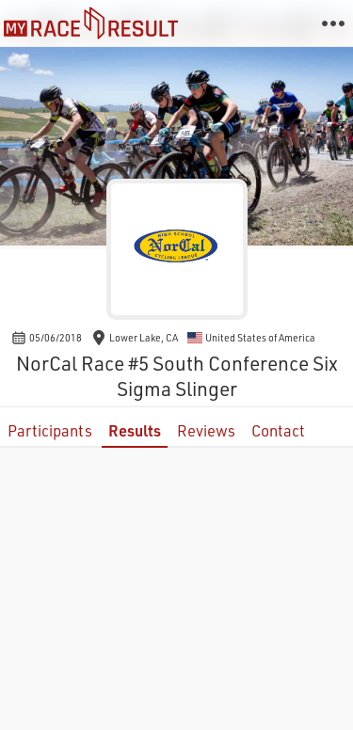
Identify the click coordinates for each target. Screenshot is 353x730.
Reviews (206, 430)
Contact (278, 430)
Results (134, 430)
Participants (50, 430)
